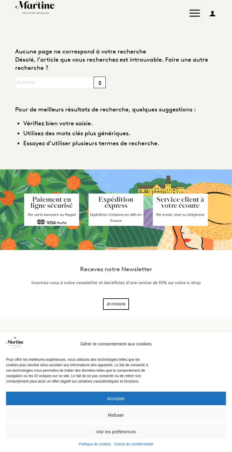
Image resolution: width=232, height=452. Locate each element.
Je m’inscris (116, 304)
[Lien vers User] (212, 13)
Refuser (116, 415)
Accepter (116, 398)
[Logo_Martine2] (36, 7)
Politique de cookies (95, 444)
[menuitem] (195, 13)
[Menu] (194, 10)
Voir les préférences (116, 431)
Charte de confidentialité (133, 444)
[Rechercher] (60, 82)
